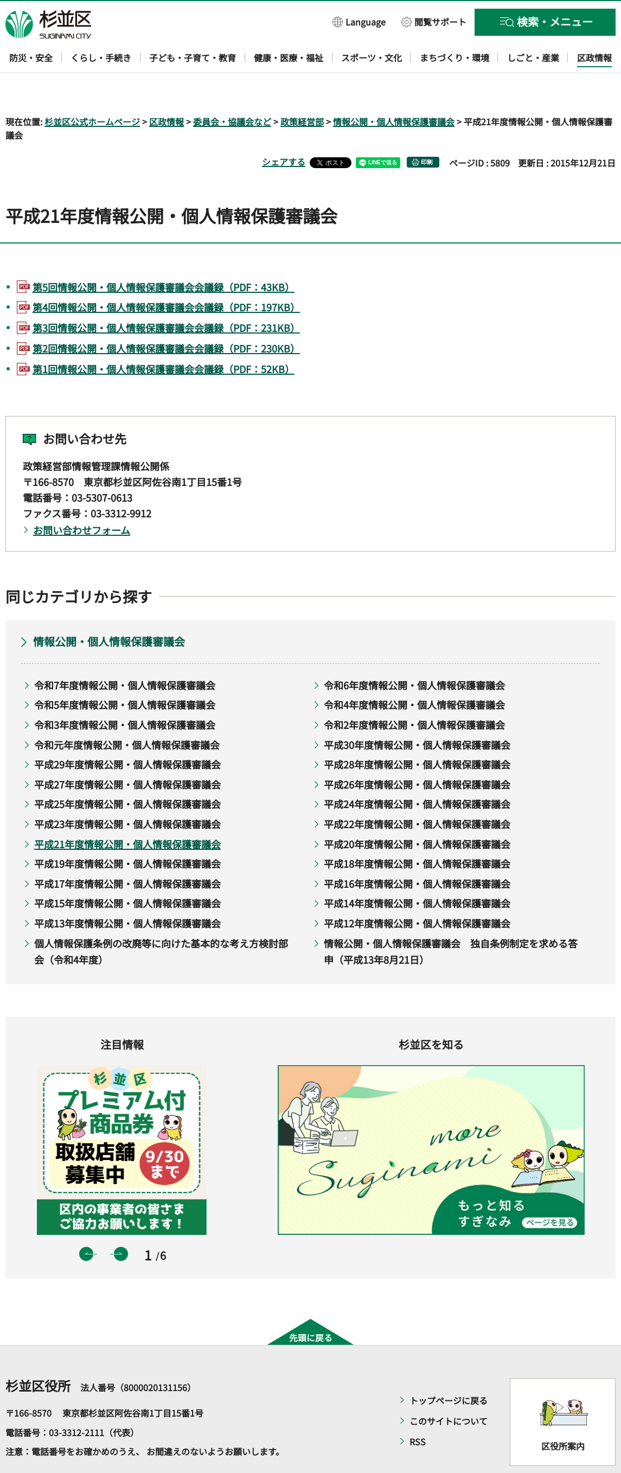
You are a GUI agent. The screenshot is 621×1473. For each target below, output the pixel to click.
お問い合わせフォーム (81, 499)
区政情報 (166, 90)
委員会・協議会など (232, 90)
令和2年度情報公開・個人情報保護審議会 (414, 693)
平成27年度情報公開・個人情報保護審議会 (127, 753)
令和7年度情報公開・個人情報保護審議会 (124, 653)
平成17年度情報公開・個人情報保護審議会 (127, 852)
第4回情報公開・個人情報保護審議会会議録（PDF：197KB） (166, 276)
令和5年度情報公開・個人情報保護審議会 (124, 674)
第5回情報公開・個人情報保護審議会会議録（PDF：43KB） (164, 255)
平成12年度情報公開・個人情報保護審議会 (417, 892)
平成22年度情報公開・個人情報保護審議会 (417, 792)
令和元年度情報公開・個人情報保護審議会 (127, 713)
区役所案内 (563, 1414)
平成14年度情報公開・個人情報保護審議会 (417, 872)
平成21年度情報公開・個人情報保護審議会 (127, 812)
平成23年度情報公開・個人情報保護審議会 (127, 792)
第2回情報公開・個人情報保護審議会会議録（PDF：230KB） (166, 317)
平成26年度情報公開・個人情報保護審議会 (417, 753)
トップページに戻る (448, 1369)
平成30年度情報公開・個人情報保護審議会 (417, 713)
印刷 (427, 131)
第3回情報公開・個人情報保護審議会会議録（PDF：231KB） (166, 297)
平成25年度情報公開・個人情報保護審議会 (127, 773)
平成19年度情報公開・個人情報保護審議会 (127, 832)
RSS (417, 1410)
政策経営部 (302, 90)
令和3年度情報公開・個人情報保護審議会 (124, 693)
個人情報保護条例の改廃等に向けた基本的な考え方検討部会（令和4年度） (161, 920)
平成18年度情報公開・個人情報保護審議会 (417, 832)
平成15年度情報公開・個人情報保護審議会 (127, 872)
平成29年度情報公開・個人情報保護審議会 (127, 733)
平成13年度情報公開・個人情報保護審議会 (127, 892)
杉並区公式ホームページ (92, 90)
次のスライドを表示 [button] (121, 1222)
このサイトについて (448, 1390)
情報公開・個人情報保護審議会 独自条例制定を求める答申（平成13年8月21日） (451, 920)
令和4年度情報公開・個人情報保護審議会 (414, 674)
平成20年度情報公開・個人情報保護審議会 (417, 812)
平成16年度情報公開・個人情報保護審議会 (417, 852)
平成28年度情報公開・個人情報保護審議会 (417, 733)
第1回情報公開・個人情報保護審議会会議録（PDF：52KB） (164, 337)
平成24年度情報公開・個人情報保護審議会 (417, 773)
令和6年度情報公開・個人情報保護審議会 (414, 653)
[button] (359, 21)
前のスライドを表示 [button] (86, 1222)
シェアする (283, 130)
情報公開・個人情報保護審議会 (393, 90)
